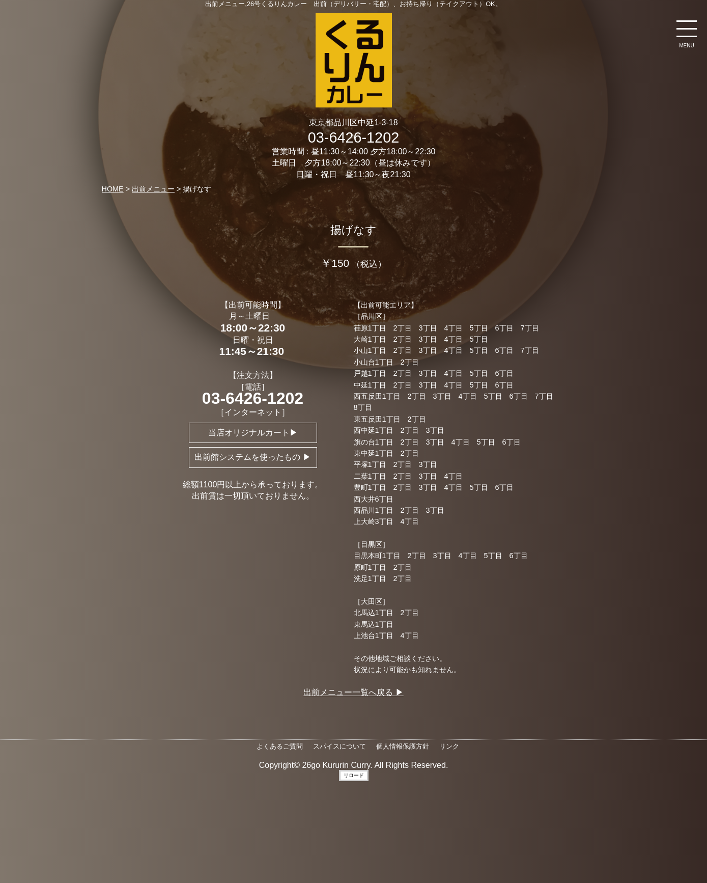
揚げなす (353, 230)
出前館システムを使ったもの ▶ (252, 457)
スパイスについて (339, 746)
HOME (113, 189)
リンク (449, 746)
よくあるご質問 (280, 746)
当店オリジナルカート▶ (253, 432)
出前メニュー (153, 189)
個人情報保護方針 (402, 746)
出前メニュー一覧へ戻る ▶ (353, 692)
